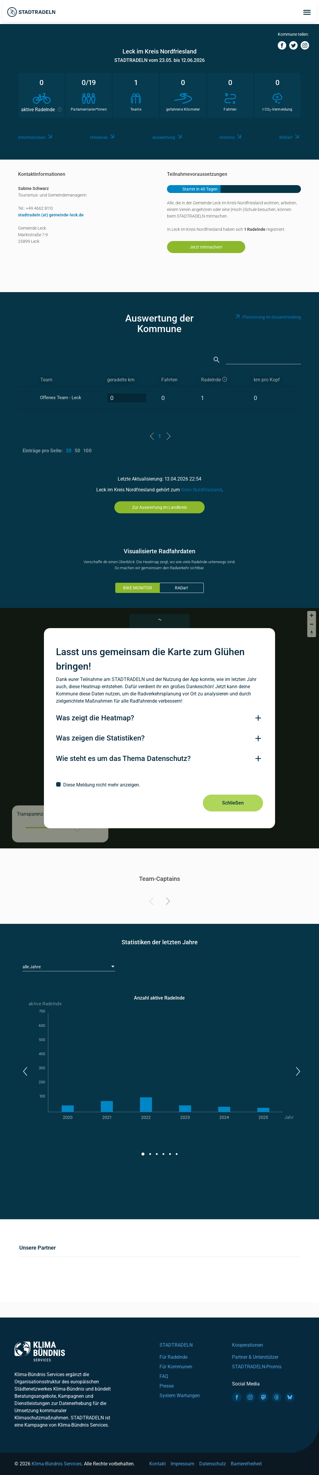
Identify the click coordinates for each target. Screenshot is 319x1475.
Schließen (233, 803)
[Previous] (152, 902)
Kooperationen (247, 1345)
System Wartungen (180, 1395)
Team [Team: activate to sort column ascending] (46, 380)
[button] (25, 1071)
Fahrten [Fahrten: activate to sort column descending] (169, 380)
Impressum (182, 1464)
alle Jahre (32, 966)
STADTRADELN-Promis (256, 1367)
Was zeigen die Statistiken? (100, 738)
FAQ (164, 1376)
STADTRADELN (176, 1345)
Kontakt (157, 1464)
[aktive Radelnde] (222, 380)
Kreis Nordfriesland (201, 490)
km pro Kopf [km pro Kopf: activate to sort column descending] (267, 380)
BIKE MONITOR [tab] (137, 587)
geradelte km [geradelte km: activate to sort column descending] (121, 380)
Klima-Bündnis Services (57, 1464)
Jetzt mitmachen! (206, 247)
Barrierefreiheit (246, 1464)
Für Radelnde (173, 1357)
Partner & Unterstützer (255, 1357)
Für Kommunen (176, 1367)
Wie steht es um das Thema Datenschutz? (123, 758)
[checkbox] (159, 785)
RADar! (181, 587)
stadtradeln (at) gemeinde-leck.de (51, 214)
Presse (167, 1386)
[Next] (167, 902)
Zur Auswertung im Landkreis (159, 507)
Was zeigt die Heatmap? (95, 718)
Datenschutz (212, 1464)
